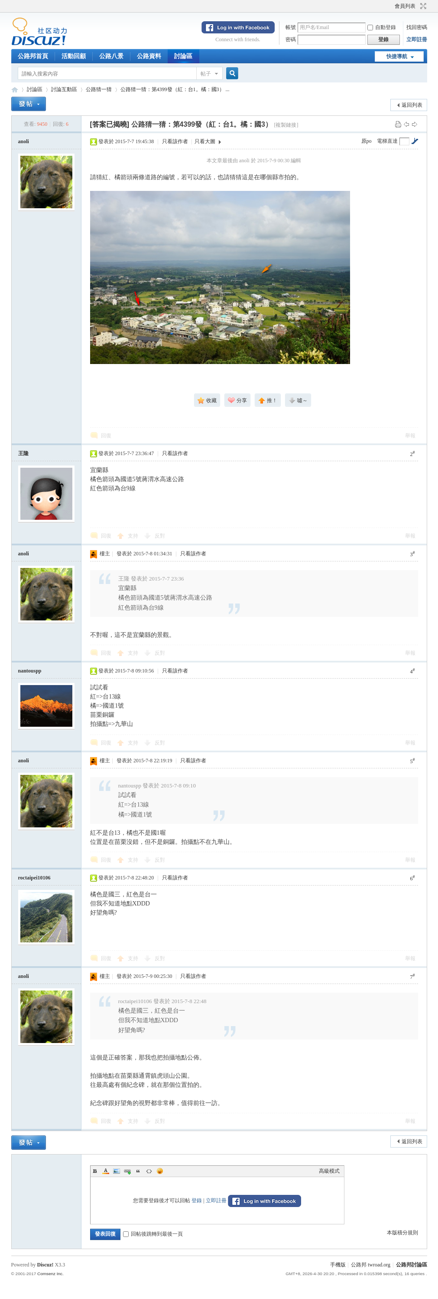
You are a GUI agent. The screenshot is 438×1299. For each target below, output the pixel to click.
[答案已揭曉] (110, 124)
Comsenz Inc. (50, 1273)
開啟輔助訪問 (391, 6)
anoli (23, 141)
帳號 (291, 27)
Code (149, 1171)
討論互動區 (64, 89)
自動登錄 (381, 27)
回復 (106, 436)
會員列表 (405, 6)
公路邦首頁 (33, 56)
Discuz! (45, 1265)
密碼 (291, 39)
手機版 (338, 1265)
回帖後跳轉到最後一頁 (153, 1234)
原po (366, 141)
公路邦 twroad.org (370, 1265)
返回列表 (412, 105)
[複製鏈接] (286, 125)
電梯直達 (387, 141)
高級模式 (329, 1171)
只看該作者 (175, 141)
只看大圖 (205, 141)
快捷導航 (396, 56)
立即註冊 (416, 39)
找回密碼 (416, 27)
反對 (160, 536)
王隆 (23, 453)
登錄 (196, 1200)
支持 (134, 536)
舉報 (410, 436)
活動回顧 (74, 56)
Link (127, 1171)
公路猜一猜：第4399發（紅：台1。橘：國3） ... (175, 89)
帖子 (206, 74)
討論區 (183, 56)
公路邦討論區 (14, 89)
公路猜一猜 (99, 89)
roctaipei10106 (34, 878)
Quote (138, 1171)
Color (105, 1171)
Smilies (160, 1171)
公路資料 (149, 56)
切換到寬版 (422, 6)
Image (116, 1171)
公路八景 (111, 56)
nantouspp (30, 671)
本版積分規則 (402, 1233)
